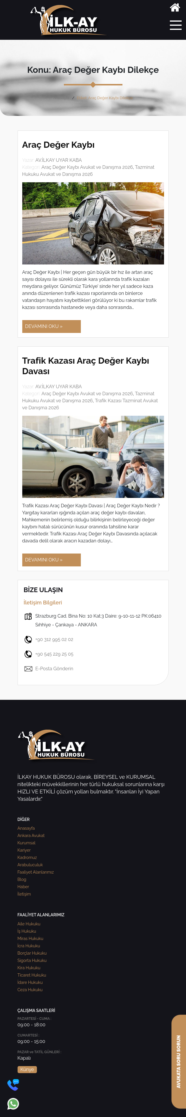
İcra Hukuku (29, 946)
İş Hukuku (27, 931)
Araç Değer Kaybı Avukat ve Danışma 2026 (87, 167)
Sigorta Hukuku (32, 960)
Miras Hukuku (30, 938)
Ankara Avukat (31, 835)
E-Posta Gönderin (49, 668)
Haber (23, 886)
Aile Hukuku (29, 924)
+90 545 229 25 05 (49, 654)
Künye (27, 1069)
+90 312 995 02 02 (49, 639)
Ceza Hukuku (30, 989)
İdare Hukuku (30, 982)
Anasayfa (61, 98)
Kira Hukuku (29, 967)
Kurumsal (26, 843)
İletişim (24, 894)
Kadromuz (27, 857)
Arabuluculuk (30, 864)
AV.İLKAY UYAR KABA (58, 160)
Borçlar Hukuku (32, 953)
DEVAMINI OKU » (44, 326)
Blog (22, 879)
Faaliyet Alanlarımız (36, 872)
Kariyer (24, 850)
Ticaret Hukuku (32, 975)
